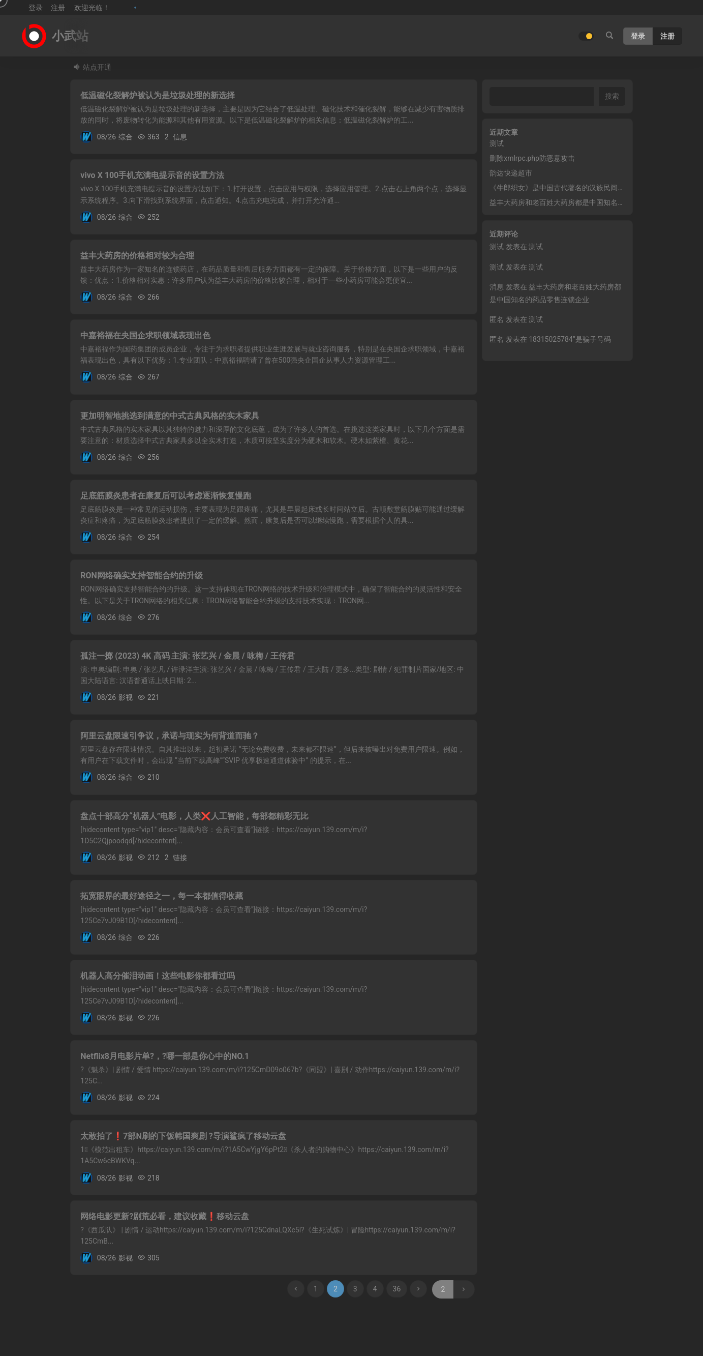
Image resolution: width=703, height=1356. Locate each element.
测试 (497, 143)
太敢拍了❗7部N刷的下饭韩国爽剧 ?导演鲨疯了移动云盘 (183, 1136)
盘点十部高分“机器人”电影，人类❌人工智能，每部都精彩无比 (194, 816)
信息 (180, 137)
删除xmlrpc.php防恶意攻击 (532, 158)
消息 (497, 287)
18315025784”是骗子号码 (570, 339)
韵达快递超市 (511, 173)
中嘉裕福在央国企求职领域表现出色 (145, 335)
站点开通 (97, 67)
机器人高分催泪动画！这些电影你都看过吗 (157, 976)
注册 (58, 8)
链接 (180, 857)
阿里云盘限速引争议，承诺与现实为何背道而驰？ (169, 736)
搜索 (612, 96)
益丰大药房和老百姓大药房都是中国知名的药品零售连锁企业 (586, 202)
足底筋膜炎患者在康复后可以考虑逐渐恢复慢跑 (165, 495)
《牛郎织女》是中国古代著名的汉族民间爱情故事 (568, 188)
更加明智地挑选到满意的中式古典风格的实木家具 (169, 416)
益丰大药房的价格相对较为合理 (137, 255)
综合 (125, 137)
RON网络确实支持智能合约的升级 (141, 575)
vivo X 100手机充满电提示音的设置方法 (152, 175)
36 (397, 1289)
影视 (125, 697)
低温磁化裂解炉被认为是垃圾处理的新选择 (157, 95)
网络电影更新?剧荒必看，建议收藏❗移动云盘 (164, 1216)
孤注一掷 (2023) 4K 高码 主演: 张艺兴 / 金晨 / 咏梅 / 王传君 (187, 656)
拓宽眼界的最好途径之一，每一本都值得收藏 (161, 896)
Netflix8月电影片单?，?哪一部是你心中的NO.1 (164, 1056)
